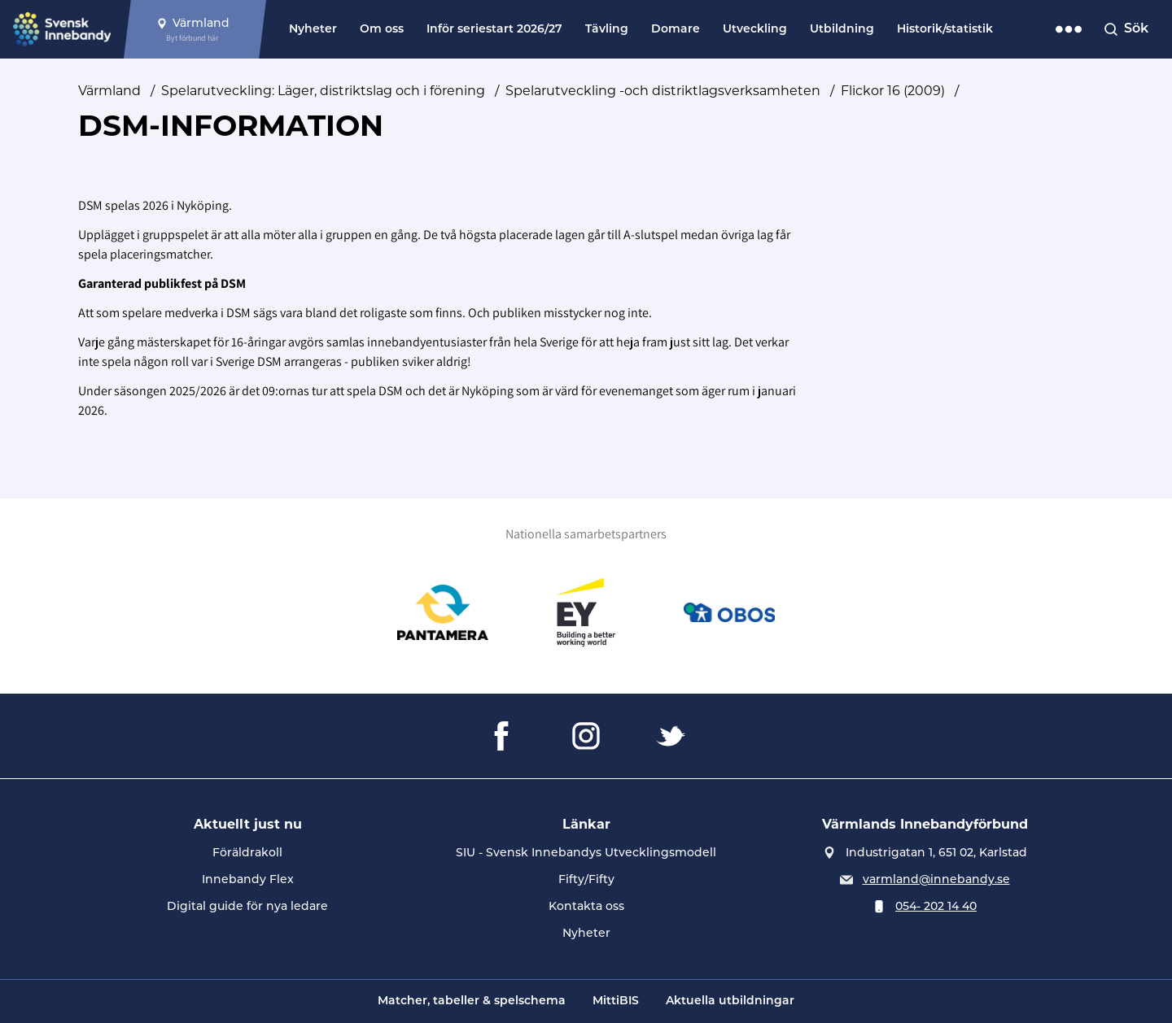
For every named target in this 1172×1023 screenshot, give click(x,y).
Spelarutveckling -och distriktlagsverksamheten (662, 90)
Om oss (382, 30)
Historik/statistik (945, 30)
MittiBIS (616, 1001)
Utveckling (755, 30)
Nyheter (313, 30)
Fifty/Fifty (586, 879)
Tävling (606, 30)
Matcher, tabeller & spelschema (472, 1001)
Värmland (109, 90)
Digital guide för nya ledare (247, 906)
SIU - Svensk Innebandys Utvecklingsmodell (586, 852)
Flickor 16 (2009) (893, 90)
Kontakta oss (586, 906)
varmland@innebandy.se (936, 879)
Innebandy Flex (248, 879)
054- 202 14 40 (936, 906)
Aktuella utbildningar (730, 1001)
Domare (675, 30)
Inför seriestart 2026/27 (494, 30)
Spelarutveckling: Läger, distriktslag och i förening (323, 90)
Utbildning (842, 30)
